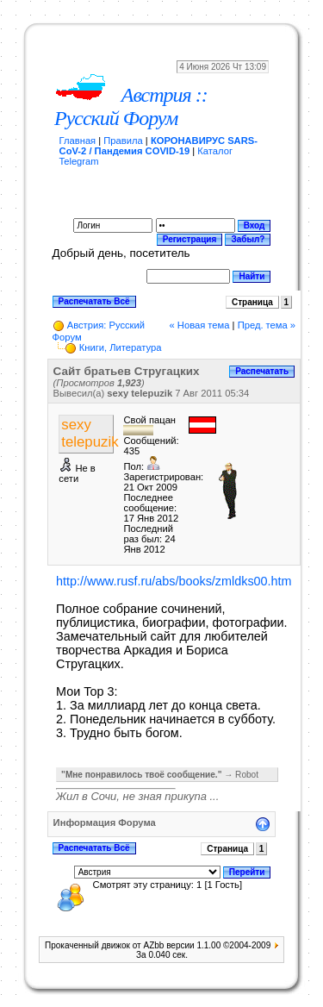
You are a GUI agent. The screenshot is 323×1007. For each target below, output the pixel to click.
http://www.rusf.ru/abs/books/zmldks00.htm (174, 581)
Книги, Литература (120, 347)
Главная (77, 140)
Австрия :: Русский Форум (131, 106)
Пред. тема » (266, 325)
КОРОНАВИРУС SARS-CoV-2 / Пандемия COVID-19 (158, 145)
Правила (122, 140)
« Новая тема (200, 325)
